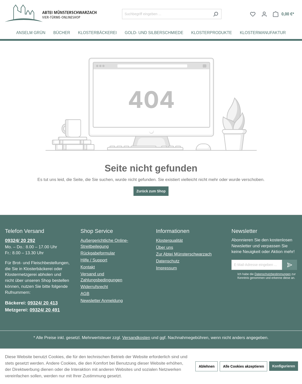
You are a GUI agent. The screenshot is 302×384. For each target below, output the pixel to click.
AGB (85, 293)
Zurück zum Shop (151, 191)
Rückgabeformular (98, 253)
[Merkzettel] (253, 14)
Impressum (166, 268)
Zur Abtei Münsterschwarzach (184, 254)
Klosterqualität (169, 240)
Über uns (164, 247)
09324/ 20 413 (43, 302)
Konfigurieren (283, 366)
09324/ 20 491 (45, 309)
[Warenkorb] (283, 14)
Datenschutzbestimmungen (273, 274)
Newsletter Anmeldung (102, 300)
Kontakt (88, 267)
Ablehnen (207, 366)
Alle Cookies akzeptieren (243, 366)
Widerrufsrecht (94, 286)
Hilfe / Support (94, 260)
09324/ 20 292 (20, 240)
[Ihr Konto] (264, 14)
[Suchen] (215, 14)
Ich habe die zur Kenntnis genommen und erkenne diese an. (266, 275)
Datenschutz (168, 261)
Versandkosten (136, 337)
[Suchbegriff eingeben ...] (166, 14)
